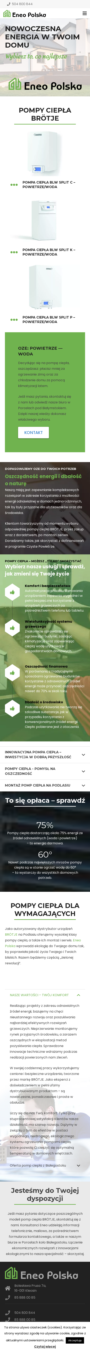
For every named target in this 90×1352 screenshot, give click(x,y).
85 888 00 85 (24, 1297)
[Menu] (84, 13)
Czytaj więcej (45, 1346)
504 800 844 (20, 4)
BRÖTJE (11, 934)
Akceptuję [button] (75, 1340)
